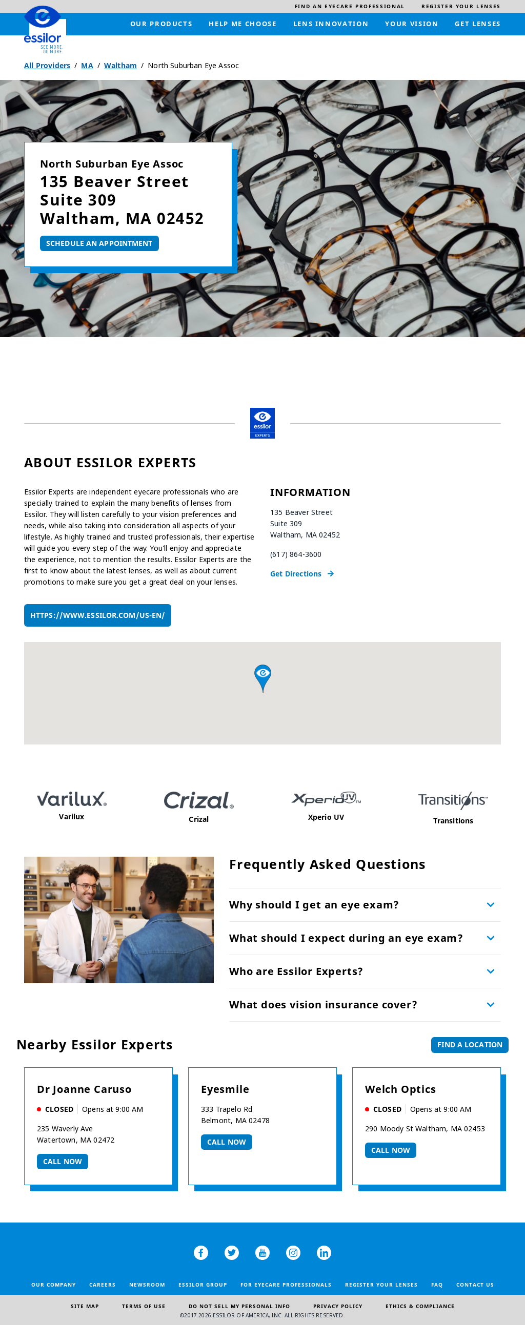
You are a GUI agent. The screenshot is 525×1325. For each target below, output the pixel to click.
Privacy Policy (337, 1306)
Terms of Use (144, 1306)
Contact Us (475, 1284)
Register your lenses (381, 1284)
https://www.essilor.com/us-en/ (97, 615)
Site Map (85, 1306)
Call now (62, 1161)
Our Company (53, 1284)
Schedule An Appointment (99, 243)
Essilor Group (202, 1284)
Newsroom (147, 1284)
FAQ (437, 1284)
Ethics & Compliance (420, 1306)
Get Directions (295, 573)
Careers (102, 1284)
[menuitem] (350, 6)
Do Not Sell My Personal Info (239, 1306)
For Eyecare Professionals (286, 1284)
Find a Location (469, 1044)
